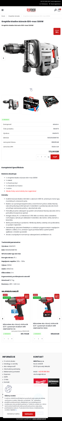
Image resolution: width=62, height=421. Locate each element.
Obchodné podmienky (12, 369)
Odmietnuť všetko (13, 414)
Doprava (7, 374)
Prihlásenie (44, 4)
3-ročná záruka (9, 361)
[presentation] (4, 58)
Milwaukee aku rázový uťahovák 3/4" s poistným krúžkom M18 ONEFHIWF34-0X (15, 326)
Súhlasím (29, 414)
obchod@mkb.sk (39, 374)
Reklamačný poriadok (12, 372)
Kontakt (7, 382)
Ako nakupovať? (10, 366)
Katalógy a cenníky (11, 364)
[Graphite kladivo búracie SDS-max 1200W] (31, 57)
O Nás (6, 380)
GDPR (6, 377)
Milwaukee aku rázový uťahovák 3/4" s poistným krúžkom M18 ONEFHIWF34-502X (45, 325)
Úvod (3, 16)
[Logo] (31, 10)
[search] (55, 10)
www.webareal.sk (39, 419)
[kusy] (41, 157)
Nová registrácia (55, 4)
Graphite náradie (14, 16)
